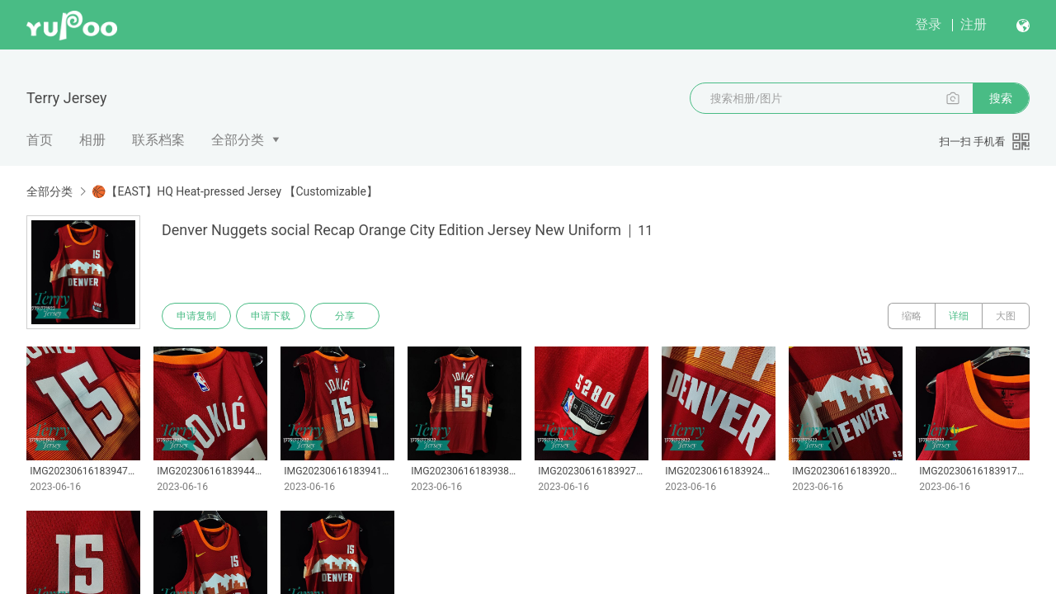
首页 (39, 140)
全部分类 (237, 140)
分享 (345, 316)
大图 (1006, 316)
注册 (973, 24)
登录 (928, 24)
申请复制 (196, 316)
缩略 (912, 316)
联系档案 (158, 140)
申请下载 (270, 316)
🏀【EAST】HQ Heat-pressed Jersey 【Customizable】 (234, 191)
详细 (959, 316)
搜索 (1000, 98)
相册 (92, 140)
